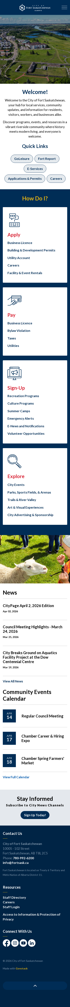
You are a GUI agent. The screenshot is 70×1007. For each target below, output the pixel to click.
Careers (56, 179)
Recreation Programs (23, 396)
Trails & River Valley (21, 500)
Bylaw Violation (18, 331)
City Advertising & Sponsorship (30, 515)
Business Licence (19, 243)
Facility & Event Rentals (24, 273)
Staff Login (11, 907)
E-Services (35, 169)
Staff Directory (14, 897)
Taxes (11, 338)
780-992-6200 (23, 858)
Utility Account (18, 258)
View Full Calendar (16, 777)
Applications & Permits (25, 179)
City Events (15, 485)
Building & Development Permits (31, 250)
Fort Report (47, 159)
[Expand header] (64, 7)
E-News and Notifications (25, 426)
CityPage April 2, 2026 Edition (28, 605)
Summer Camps (18, 411)
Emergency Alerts (20, 418)
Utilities (13, 346)
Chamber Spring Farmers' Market (42, 760)
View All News (13, 681)
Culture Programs (20, 403)
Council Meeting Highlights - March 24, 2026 (32, 629)
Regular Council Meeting (42, 716)
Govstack (22, 968)
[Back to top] (35, 986)
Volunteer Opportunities (25, 433)
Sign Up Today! (35, 815)
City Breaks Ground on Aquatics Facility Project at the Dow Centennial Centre (30, 657)
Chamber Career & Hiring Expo (42, 738)
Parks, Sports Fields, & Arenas (29, 492)
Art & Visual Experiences (25, 507)
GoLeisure (22, 159)
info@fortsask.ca (16, 863)
